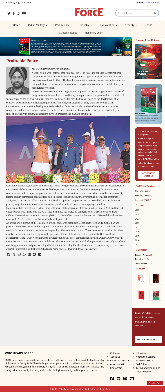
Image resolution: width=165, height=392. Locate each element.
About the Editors (145, 356)
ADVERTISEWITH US (148, 174)
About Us (115, 356)
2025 (137, 210)
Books (148, 25)
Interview (142, 259)
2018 (137, 240)
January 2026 (143, 200)
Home (16, 25)
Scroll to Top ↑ (155, 383)
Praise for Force (144, 360)
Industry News (144, 255)
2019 (137, 236)
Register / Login (95, 32)
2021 (137, 227)
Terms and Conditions (148, 367)
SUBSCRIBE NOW (146, 339)
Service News (143, 263)
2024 (137, 214)
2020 (137, 232)
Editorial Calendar (120, 360)
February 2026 (143, 196)
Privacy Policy (143, 371)
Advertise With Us (120, 364)
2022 (137, 223)
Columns (115, 352)
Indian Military (37, 25)
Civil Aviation (108, 25)
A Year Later (152, 2)
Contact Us (116, 367)
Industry (86, 25)
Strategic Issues (68, 32)
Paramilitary (63, 25)
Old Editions (142, 364)
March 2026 (142, 191)
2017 (137, 245)
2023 (137, 219)
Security (131, 25)
